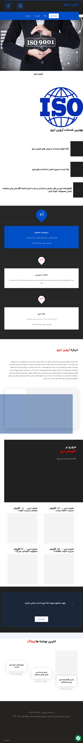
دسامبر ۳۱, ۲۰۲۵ (66, 689)
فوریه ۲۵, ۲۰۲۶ (16, 674)
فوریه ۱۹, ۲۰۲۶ (41, 682)
